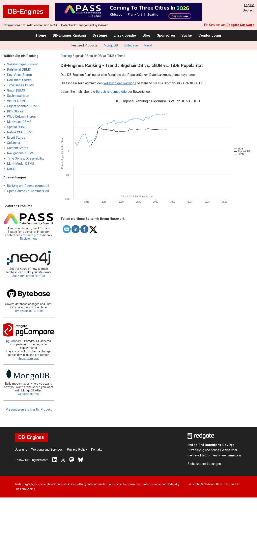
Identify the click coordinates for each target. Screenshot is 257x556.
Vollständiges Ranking (22, 64)
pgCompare (14, 341)
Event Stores (16, 137)
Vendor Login (209, 35)
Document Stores (19, 80)
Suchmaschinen (18, 96)
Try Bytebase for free (29, 311)
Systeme (99, 35)
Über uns (21, 449)
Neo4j (148, 45)
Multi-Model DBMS (20, 164)
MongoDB (111, 45)
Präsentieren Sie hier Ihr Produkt (29, 409)
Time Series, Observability (25, 158)
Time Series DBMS (20, 85)
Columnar (13, 143)
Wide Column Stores (21, 116)
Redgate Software (240, 25)
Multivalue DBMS (19, 122)
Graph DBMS (16, 90)
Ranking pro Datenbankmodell (28, 186)
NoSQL (12, 169)
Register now (28, 238)
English (249, 5)
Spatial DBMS (17, 127)
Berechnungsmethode (111, 92)
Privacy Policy (77, 449)
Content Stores (17, 148)
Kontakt (96, 449)
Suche (186, 35)
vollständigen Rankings (120, 83)
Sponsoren (166, 35)
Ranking (66, 56)
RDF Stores (15, 111)
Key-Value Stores (19, 75)
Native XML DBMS (20, 132)
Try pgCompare (29, 358)
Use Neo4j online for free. (29, 276)
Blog (146, 35)
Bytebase (131, 45)
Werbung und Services (47, 449)
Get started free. (28, 394)
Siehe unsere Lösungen (204, 464)
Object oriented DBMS (22, 106)
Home (41, 35)
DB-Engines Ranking (69, 35)
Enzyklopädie (125, 35)
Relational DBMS (19, 69)
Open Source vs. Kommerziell (28, 191)
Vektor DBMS (16, 101)
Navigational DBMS (20, 153)
